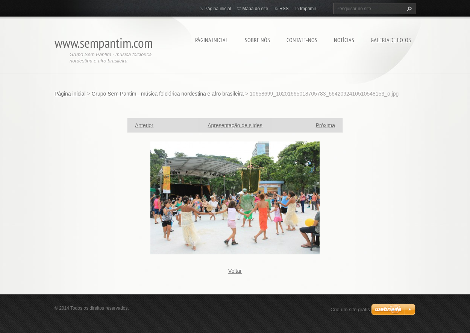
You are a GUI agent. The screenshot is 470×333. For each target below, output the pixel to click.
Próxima (325, 125)
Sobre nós (257, 40)
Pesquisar (408, 8)
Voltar (235, 271)
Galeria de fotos (391, 40)
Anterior (144, 125)
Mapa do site (255, 8)
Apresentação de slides (235, 125)
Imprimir (308, 8)
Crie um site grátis (350, 309)
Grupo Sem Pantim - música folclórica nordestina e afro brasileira (167, 94)
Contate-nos (302, 40)
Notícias (344, 40)
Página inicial (211, 40)
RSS (284, 8)
